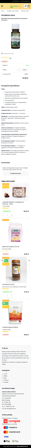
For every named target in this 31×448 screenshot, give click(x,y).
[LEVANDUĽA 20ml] (15, 36)
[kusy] (7, 215)
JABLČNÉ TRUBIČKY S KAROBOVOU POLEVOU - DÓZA (13, 203)
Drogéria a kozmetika (13, 11)
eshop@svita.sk (11, 408)
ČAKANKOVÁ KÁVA (8, 284)
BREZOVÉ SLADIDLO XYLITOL (10, 247)
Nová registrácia (26, 1)
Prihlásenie (16, 1)
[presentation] (2, 260)
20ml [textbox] (24, 70)
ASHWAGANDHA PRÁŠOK (10, 327)
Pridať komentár (15, 173)
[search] (25, 6)
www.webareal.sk (22, 446)
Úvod (2, 11)
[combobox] (22, 69)
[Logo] (15, 6)
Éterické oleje (25, 11)
